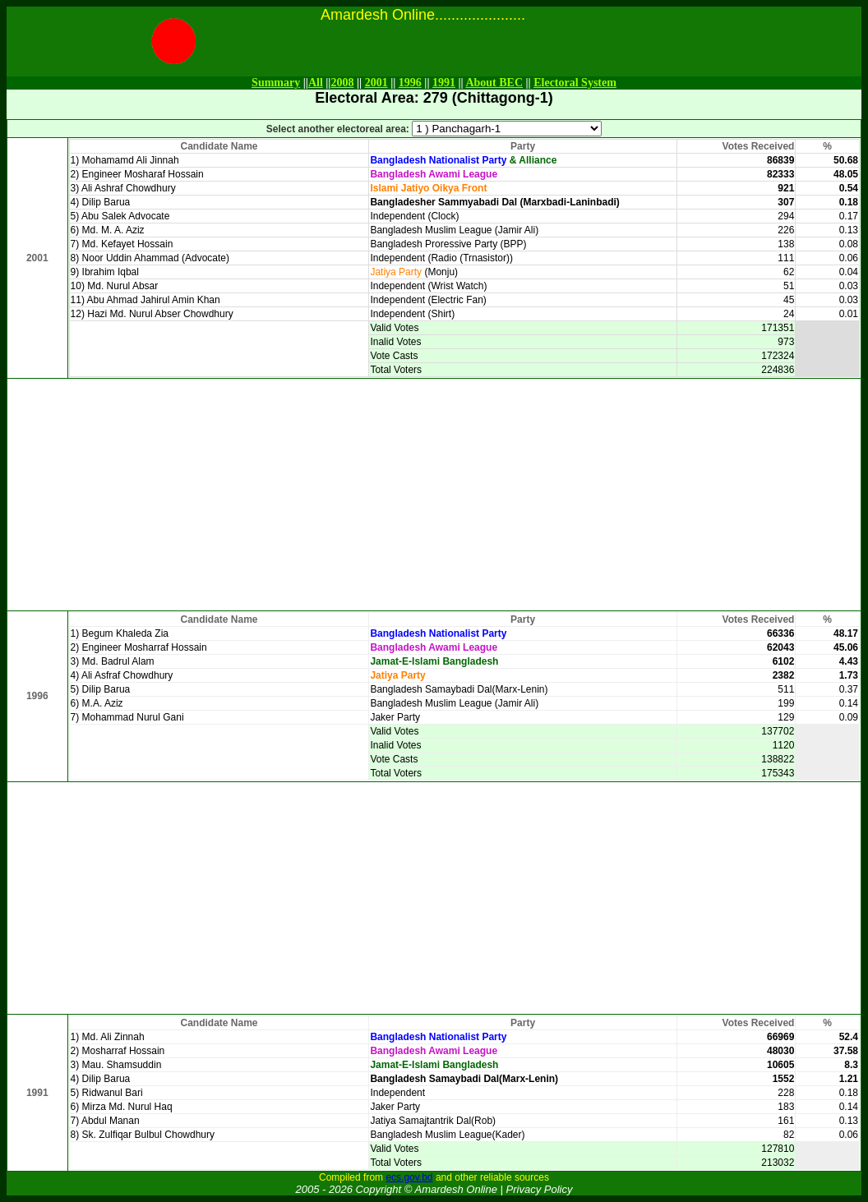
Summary (276, 82)
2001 (376, 82)
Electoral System (574, 82)
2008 (341, 82)
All (315, 82)
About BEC (494, 82)
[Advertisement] (434, 495)
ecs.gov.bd (409, 1177)
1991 (443, 82)
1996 (410, 82)
